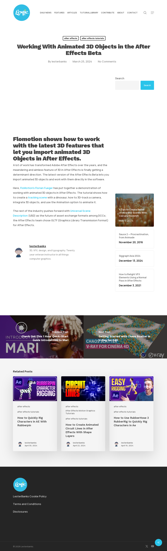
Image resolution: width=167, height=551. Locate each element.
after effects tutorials (93, 38)
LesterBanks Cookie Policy (30, 496)
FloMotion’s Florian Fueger (36, 188)
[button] (152, 12)
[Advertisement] (134, 141)
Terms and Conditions (27, 504)
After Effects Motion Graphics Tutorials (80, 412)
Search (119, 78)
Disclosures (20, 511)
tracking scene (37, 197)
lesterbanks (59, 61)
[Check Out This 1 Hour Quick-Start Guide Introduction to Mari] (42, 336)
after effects (70, 38)
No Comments (107, 61)
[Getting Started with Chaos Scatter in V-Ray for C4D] (125, 336)
